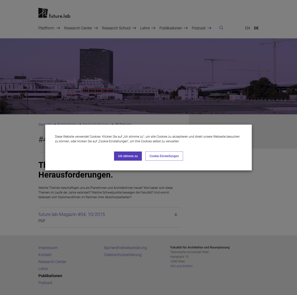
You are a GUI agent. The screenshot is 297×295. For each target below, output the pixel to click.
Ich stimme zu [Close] (128, 156)
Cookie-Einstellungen (164, 156)
